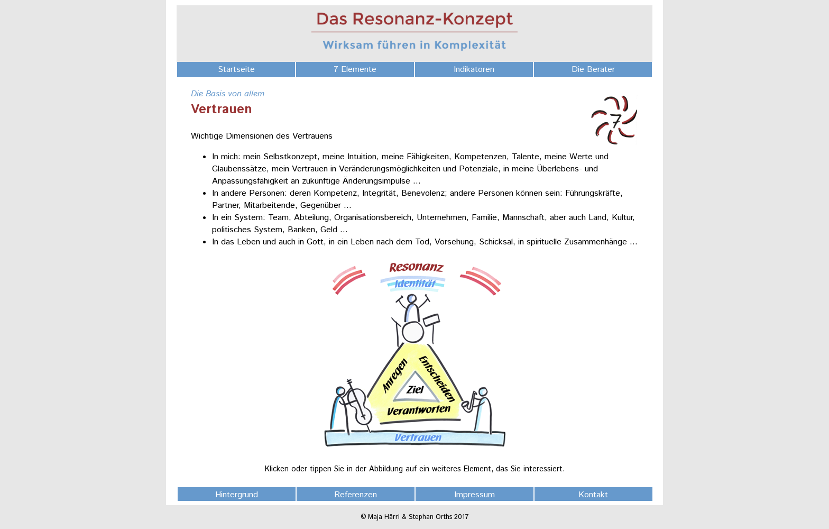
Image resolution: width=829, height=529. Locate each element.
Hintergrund (236, 495)
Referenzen (355, 495)
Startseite (236, 69)
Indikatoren (474, 69)
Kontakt (593, 495)
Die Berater (593, 69)
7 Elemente (355, 69)
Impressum (474, 495)
